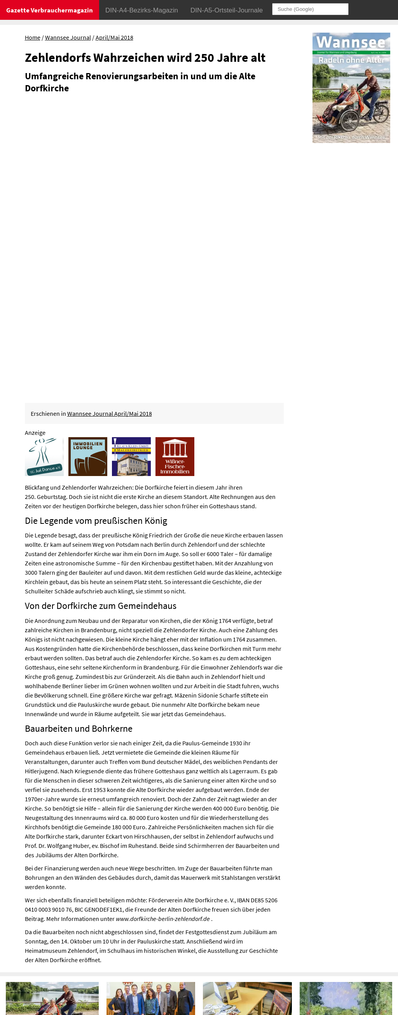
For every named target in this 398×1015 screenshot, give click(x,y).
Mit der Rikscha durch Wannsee (51, 759)
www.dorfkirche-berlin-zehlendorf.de (163, 629)
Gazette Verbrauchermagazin (49, 10)
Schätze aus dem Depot (237, 759)
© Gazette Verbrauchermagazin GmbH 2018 (322, 947)
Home (32, 37)
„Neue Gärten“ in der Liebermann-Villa (330, 764)
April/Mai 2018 (114, 37)
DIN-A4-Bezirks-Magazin (141, 10)
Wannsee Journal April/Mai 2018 (109, 123)
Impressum (281, 924)
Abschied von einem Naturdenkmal (35, 872)
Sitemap (277, 936)
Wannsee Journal (68, 37)
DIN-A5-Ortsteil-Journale (226, 10)
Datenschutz (316, 924)
